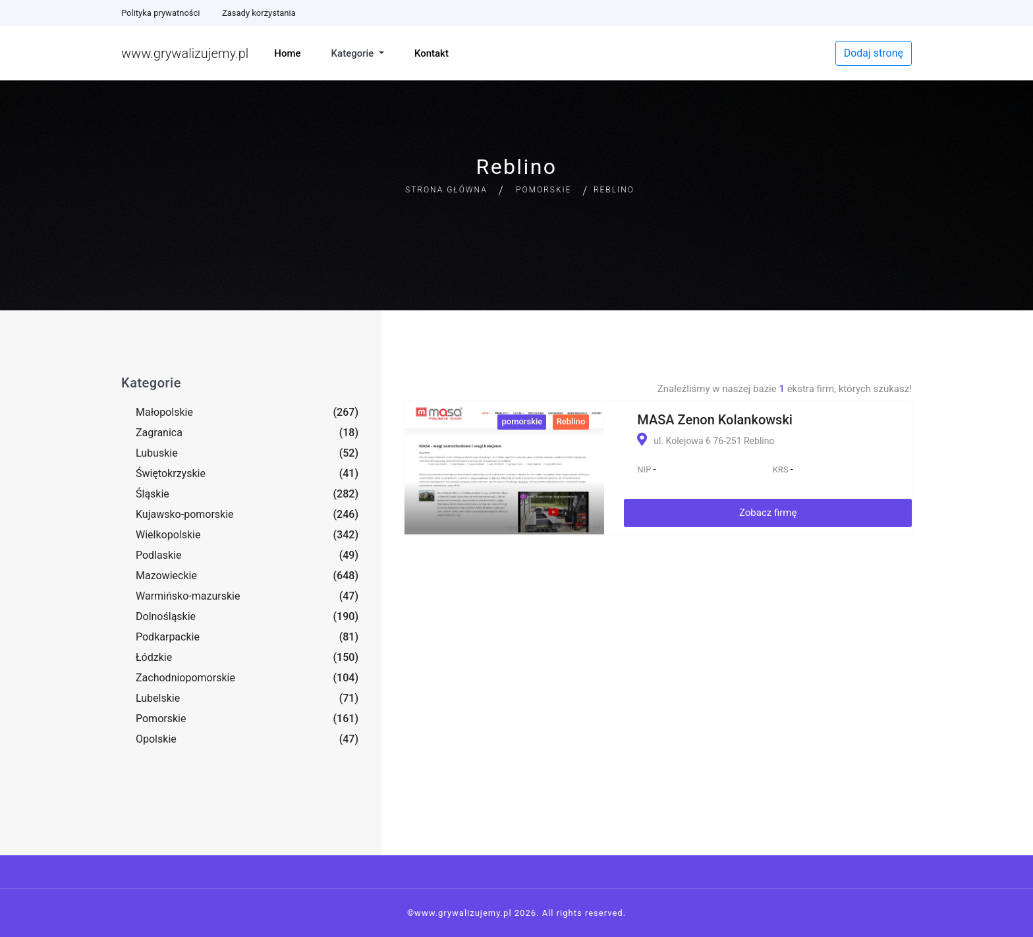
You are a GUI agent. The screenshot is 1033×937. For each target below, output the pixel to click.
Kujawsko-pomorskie (185, 514)
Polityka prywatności (160, 13)
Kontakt (431, 53)
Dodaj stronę (873, 53)
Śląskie (152, 494)
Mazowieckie (166, 575)
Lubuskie (157, 453)
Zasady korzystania (259, 13)
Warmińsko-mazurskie (188, 596)
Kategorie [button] (354, 53)
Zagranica (159, 432)
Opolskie (156, 739)
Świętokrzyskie (171, 473)
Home (287, 53)
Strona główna (446, 189)
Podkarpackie (168, 637)
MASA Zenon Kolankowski (715, 420)
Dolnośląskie (166, 616)
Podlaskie (158, 555)
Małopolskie (164, 412)
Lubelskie (158, 698)
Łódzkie (154, 657)
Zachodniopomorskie (185, 677)
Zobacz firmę (768, 513)
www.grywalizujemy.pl (184, 53)
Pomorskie (543, 189)
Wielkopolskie (168, 534)
